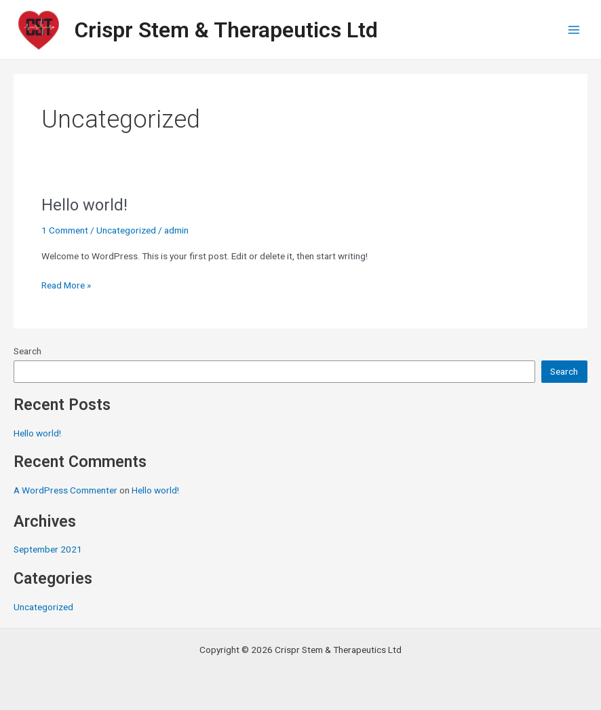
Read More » (66, 284)
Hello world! (37, 433)
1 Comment (64, 230)
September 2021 (48, 549)
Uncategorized (43, 606)
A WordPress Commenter (65, 490)
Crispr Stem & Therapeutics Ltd (226, 30)
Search (27, 350)
